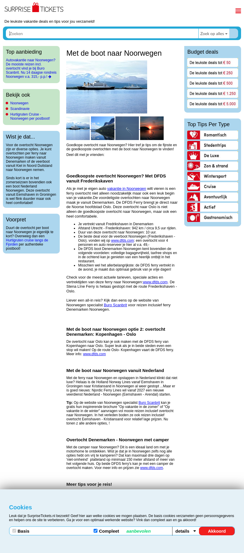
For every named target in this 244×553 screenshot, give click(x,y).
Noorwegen (19, 103)
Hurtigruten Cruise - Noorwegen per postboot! (30, 116)
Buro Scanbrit (115, 305)
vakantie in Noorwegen (126, 188)
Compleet (122, 531)
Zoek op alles (212, 33)
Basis (20, 531)
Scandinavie (19, 109)
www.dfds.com (122, 240)
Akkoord (217, 531)
